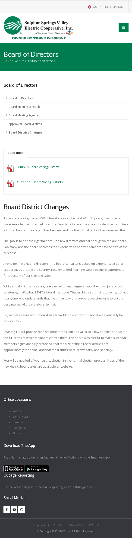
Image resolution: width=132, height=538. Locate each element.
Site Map (58, 525)
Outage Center (86, 487)
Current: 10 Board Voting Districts (40, 182)
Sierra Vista (20, 416)
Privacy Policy (77, 525)
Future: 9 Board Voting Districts (38, 167)
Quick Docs (15, 153)
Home (7, 61)
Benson (18, 422)
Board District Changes (25, 132)
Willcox (17, 411)
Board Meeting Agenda (23, 115)
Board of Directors (21, 98)
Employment (41, 525)
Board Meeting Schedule (25, 106)
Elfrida (17, 433)
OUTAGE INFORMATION (105, 7)
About (19, 61)
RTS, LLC (94, 525)
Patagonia (19, 428)
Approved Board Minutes (25, 124)
